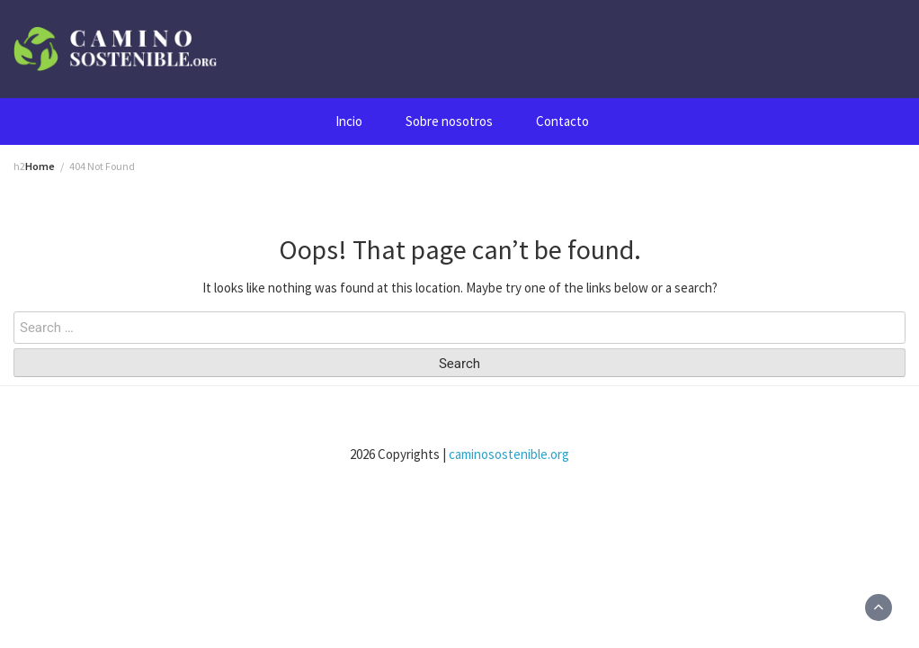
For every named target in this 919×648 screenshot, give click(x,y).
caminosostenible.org (509, 454)
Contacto (562, 121)
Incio (348, 121)
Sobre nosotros (449, 121)
